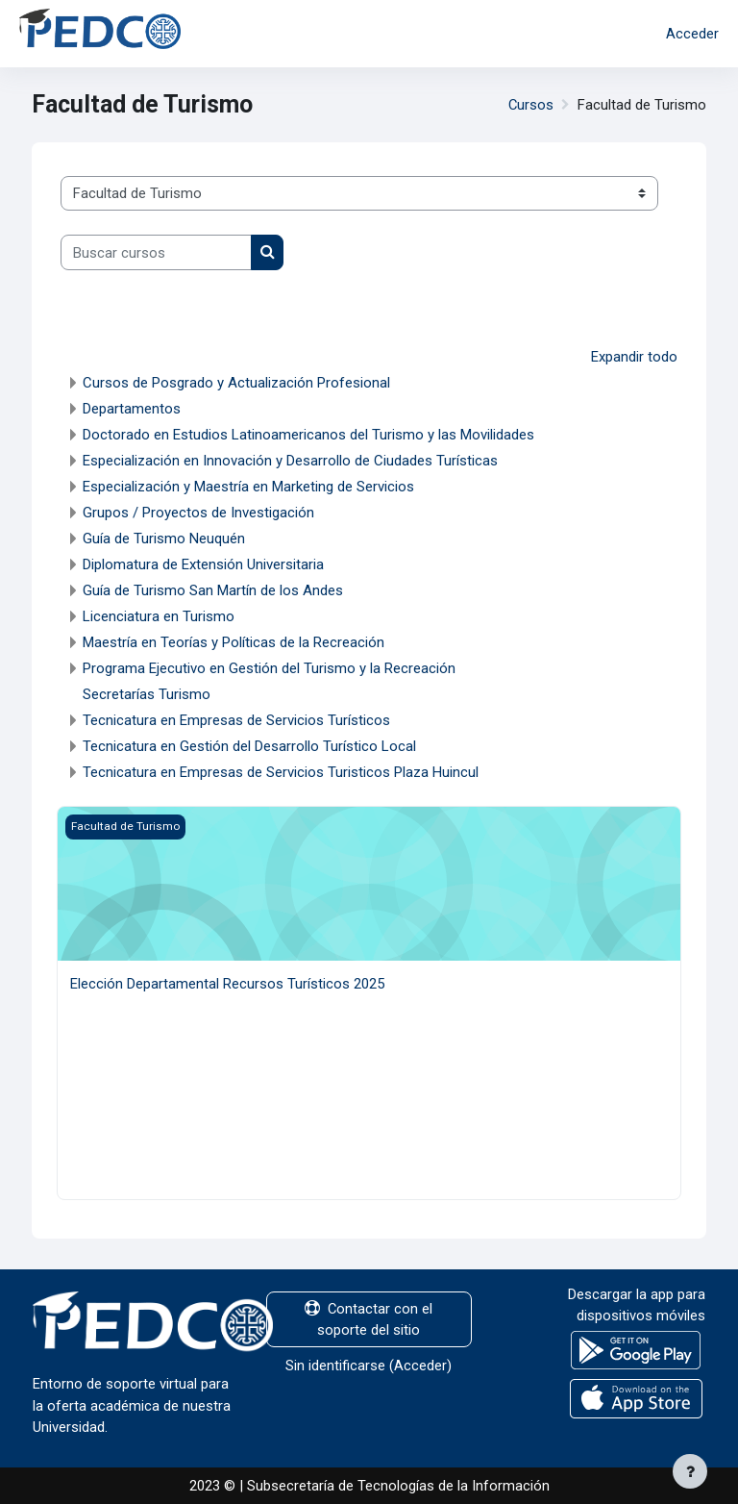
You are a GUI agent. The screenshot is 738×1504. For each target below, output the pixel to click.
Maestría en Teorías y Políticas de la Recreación (233, 642)
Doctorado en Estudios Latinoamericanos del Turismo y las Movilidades (308, 434)
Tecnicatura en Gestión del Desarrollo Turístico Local (249, 746)
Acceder (692, 33)
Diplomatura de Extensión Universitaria (203, 564)
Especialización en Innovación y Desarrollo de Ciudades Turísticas (290, 460)
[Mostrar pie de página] (690, 1471)
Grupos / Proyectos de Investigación (198, 512)
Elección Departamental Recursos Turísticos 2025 (227, 983)
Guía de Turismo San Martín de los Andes (213, 590)
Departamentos (132, 408)
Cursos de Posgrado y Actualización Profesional (236, 382)
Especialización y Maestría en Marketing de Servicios (248, 486)
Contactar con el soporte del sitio (368, 1319)
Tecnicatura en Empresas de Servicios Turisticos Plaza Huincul (281, 772)
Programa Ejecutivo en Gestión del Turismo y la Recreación (269, 668)
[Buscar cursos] (156, 252)
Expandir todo (634, 356)
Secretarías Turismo (146, 694)
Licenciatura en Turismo (158, 616)
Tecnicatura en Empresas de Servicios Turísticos (236, 720)
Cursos (531, 104)
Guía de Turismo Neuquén (164, 538)
